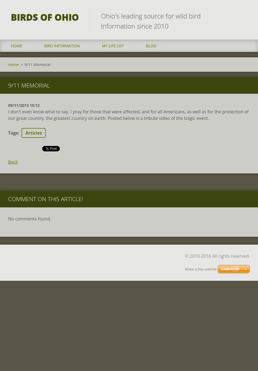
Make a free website (201, 263)
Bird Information (62, 45)
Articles (33, 133)
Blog (151, 45)
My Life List (113, 45)
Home (16, 45)
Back (13, 162)
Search (244, 16)
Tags (13, 133)
